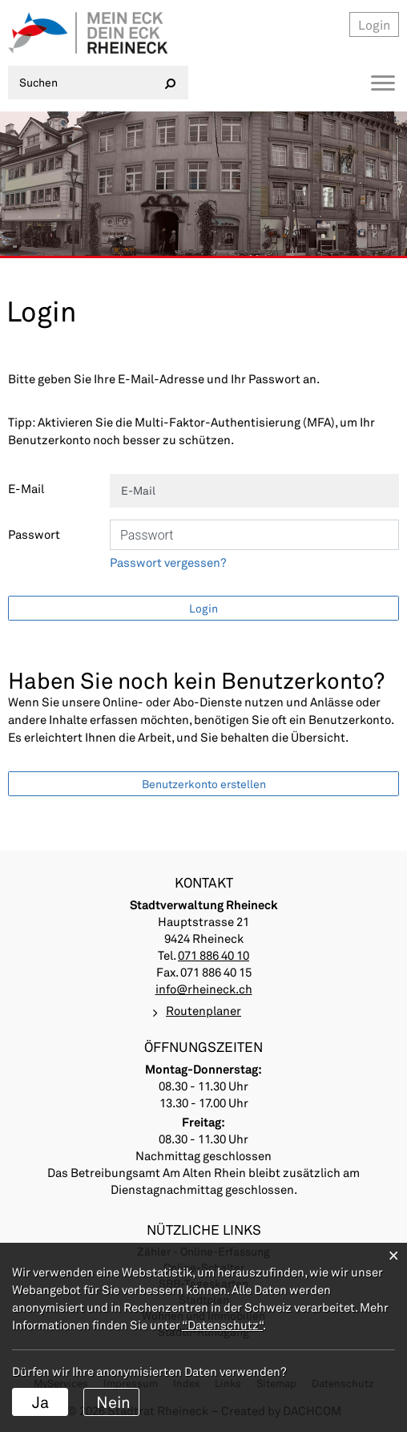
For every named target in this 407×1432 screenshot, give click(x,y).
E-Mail (26, 488)
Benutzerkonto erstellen (204, 784)
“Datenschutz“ (222, 1324)
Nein (113, 1401)
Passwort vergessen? (168, 562)
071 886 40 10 (213, 955)
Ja (40, 1401)
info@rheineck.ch (203, 988)
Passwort (34, 534)
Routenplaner (203, 1010)
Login (374, 24)
